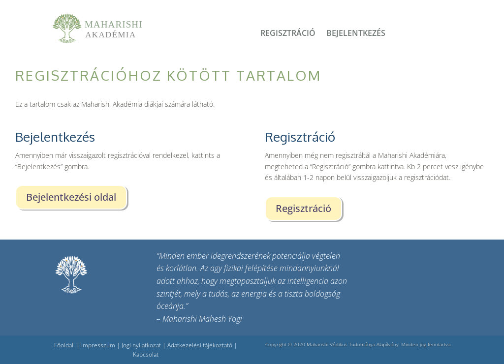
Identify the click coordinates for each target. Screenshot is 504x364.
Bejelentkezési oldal (71, 197)
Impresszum (98, 345)
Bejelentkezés (355, 34)
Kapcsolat (145, 354)
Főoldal (63, 345)
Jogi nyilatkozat (141, 345)
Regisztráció (287, 34)
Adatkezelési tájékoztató (199, 345)
